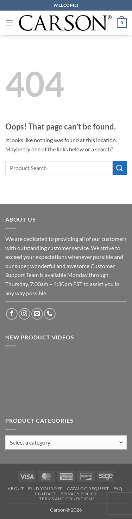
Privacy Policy (79, 493)
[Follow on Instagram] (24, 314)
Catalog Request (88, 488)
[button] (9, 22)
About (16, 488)
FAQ (117, 488)
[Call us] (50, 314)
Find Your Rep (45, 488)
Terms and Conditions (66, 498)
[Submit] (120, 168)
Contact (45, 493)
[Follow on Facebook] (12, 314)
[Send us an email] (37, 314)
